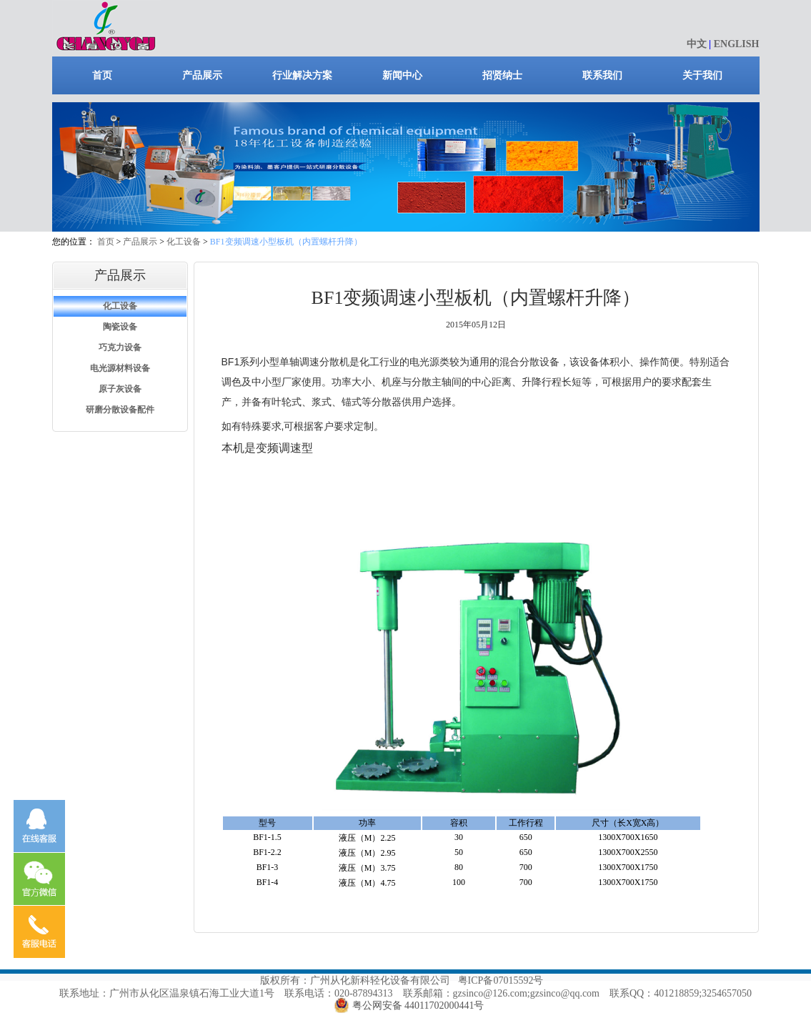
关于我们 (702, 75)
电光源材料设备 (120, 368)
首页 (102, 75)
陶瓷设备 (120, 327)
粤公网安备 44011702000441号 (418, 1005)
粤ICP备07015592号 (501, 980)
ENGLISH (737, 44)
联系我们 (602, 75)
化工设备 (183, 242)
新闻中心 (402, 75)
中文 (697, 44)
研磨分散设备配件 (120, 410)
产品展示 (202, 75)
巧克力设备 (120, 347)
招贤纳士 (502, 75)
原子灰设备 (120, 389)
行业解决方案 (302, 75)
